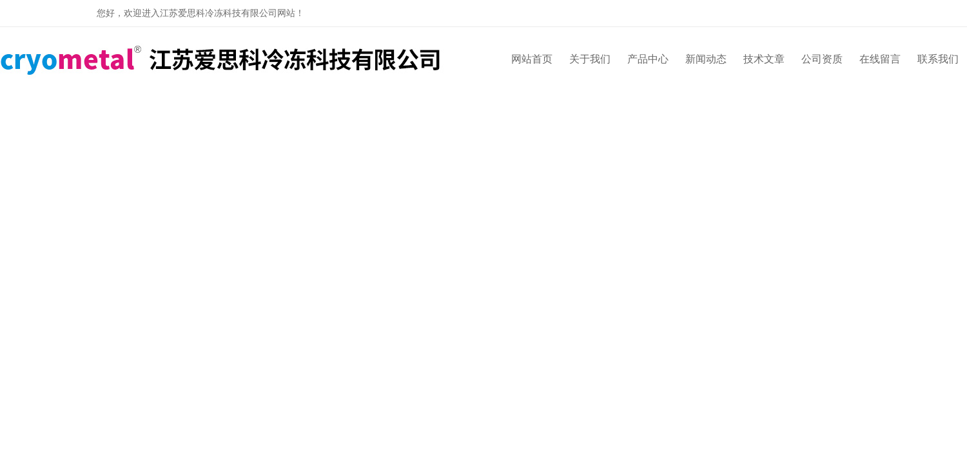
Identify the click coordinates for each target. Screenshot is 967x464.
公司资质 (822, 58)
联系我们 (938, 58)
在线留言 (880, 58)
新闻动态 (706, 58)
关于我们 (589, 58)
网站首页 (531, 58)
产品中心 (648, 58)
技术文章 (764, 58)
